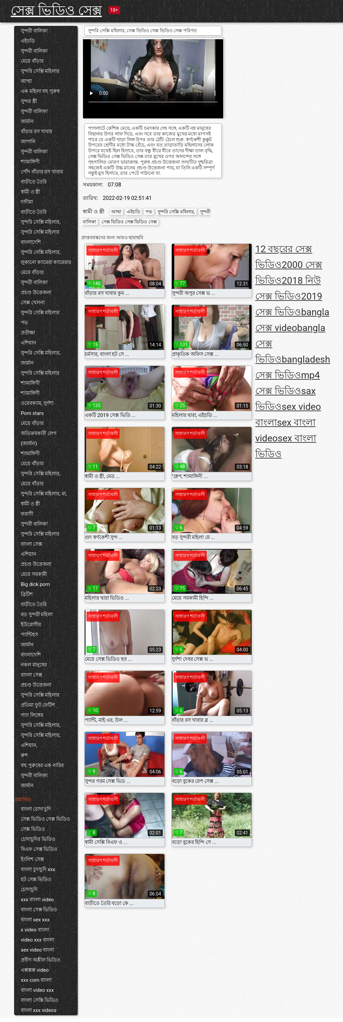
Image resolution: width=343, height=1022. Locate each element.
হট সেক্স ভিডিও (36, 879)
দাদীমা (27, 202)
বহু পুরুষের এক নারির (42, 765)
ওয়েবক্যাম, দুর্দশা (37, 403)
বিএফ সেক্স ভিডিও (39, 849)
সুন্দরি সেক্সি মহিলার (40, 71)
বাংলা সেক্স (31, 544)
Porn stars (32, 413)
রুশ (24, 755)
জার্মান (27, 121)
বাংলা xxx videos (38, 1010)
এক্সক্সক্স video (35, 970)
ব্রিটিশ (27, 594)
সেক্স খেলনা (33, 303)
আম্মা (26, 81)
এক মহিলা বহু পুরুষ (40, 91)
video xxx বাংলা (37, 940)
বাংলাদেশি (31, 242)
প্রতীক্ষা (28, 333)
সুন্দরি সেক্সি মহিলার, (40, 222)
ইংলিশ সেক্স (32, 859)
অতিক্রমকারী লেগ (39, 433)
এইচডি (28, 41)
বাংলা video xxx (37, 990)
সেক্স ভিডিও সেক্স (56, 10)
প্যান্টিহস (29, 635)
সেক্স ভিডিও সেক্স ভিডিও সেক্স (129, 221)
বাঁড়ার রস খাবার (36, 131)
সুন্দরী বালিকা (34, 31)
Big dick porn (35, 584)
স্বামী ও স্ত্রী (30, 192)
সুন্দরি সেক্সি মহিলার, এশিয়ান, (40, 740)
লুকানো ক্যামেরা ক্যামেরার (46, 262)
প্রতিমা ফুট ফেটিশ (38, 705)
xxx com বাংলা (36, 980)
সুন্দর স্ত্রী (29, 101)
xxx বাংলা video (37, 900)
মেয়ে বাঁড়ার (32, 61)
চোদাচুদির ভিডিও (38, 839)
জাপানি (28, 142)
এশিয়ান (28, 343)
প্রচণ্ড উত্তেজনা (36, 292)
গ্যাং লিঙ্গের (32, 715)
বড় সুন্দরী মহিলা (37, 614)
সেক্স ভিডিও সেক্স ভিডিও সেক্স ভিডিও (45, 824)
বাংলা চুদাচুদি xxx (38, 869)
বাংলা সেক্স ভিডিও (39, 910)
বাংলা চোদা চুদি (36, 809)
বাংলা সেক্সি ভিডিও (39, 1000)
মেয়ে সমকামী (34, 574)
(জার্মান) (29, 443)
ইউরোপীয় (31, 625)
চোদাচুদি (29, 889)
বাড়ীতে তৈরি (34, 182)
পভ (24, 323)
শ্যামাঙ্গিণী (30, 162)
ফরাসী (27, 514)
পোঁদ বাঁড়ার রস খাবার (42, 172)
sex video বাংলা (37, 950)
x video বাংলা (35, 930)
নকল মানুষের (34, 665)
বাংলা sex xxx (35, 920)
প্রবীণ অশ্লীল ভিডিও (40, 960)
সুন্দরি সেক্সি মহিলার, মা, (44, 494)
